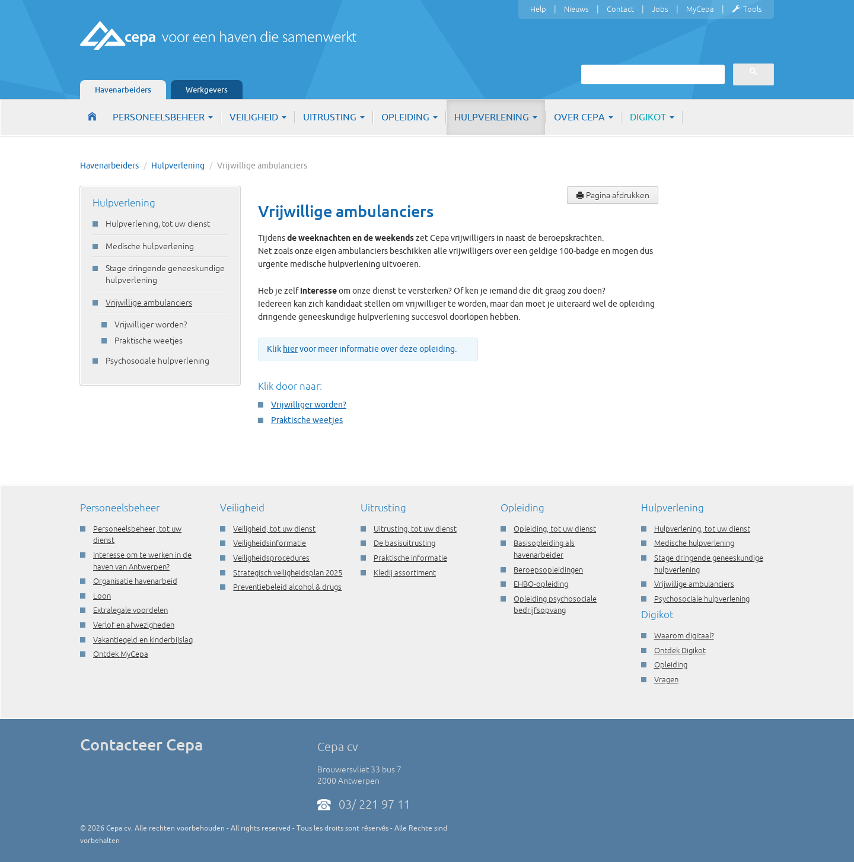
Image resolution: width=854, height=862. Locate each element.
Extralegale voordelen (130, 610)
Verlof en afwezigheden (133, 625)
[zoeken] (651, 74)
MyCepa (700, 9)
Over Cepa (583, 117)
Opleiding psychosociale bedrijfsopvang (555, 604)
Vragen (666, 679)
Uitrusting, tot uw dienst (415, 528)
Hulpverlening (495, 117)
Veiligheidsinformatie (269, 543)
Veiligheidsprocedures (271, 558)
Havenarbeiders (123, 89)
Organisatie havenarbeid (135, 581)
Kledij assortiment (405, 572)
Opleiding (409, 117)
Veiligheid (258, 117)
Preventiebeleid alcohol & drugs (287, 587)
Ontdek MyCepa (120, 654)
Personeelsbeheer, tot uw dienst (137, 534)
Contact (620, 9)
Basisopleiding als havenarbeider (544, 549)
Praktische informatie (410, 558)
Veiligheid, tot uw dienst (274, 528)
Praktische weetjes (148, 340)
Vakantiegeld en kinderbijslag (143, 639)
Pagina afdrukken (612, 195)
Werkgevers (207, 89)
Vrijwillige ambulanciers (149, 302)
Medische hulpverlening (150, 246)
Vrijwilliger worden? (150, 324)
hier (290, 349)
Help (538, 9)
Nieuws (576, 9)
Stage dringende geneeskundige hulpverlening (165, 274)
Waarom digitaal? (684, 635)
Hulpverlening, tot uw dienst (158, 223)
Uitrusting (334, 117)
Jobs (660, 9)
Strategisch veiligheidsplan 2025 (287, 572)
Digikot (652, 117)
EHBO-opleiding (541, 584)
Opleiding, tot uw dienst (555, 528)
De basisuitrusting (404, 543)
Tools (747, 9)
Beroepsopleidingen (548, 569)
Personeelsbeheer (163, 117)
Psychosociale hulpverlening (157, 360)
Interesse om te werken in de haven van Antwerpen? (142, 561)
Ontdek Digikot (680, 650)
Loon (102, 595)
